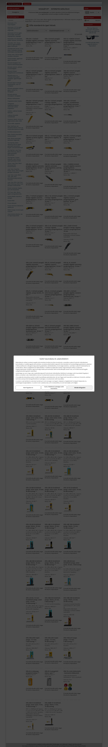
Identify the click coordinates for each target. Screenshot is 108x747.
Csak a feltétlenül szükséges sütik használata (54, 387)
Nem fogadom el (28, 387)
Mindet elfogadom (79, 387)
